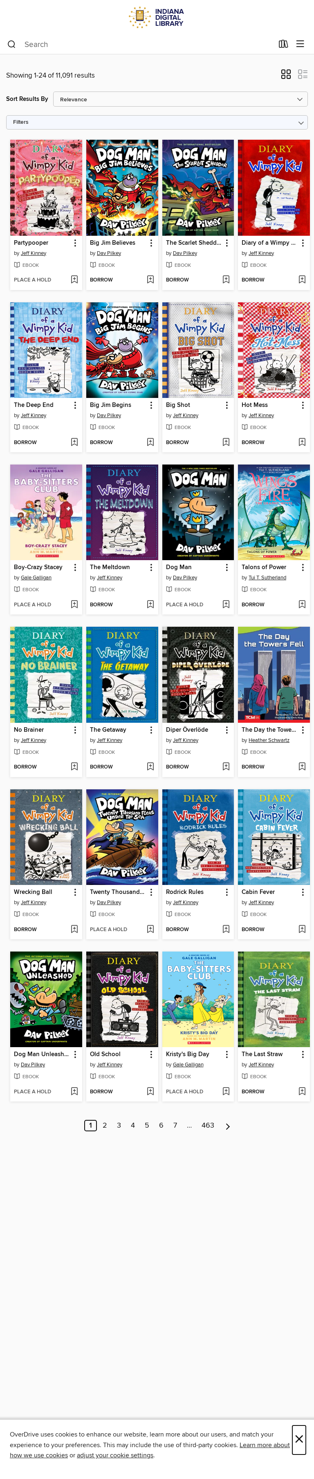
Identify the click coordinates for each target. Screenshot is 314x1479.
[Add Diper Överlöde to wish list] (226, 767)
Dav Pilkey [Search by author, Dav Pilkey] (109, 253)
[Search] (11, 44)
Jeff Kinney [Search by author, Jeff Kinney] (33, 253)
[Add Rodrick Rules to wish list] (226, 930)
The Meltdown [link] (110, 567)
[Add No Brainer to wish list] (74, 767)
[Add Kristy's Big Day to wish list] (226, 1092)
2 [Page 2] (105, 1125)
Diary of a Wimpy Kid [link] (270, 243)
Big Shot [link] (178, 405)
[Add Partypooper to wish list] (74, 280)
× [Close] (299, 1440)
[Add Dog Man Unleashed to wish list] (74, 1092)
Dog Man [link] (179, 567)
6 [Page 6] (161, 1125)
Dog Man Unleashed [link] (42, 1054)
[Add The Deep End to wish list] (74, 443)
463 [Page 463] (208, 1125)
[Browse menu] (300, 44)
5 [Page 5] (147, 1125)
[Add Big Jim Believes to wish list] (150, 280)
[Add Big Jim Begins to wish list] (150, 443)
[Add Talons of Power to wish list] (302, 605)
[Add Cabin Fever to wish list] (302, 930)
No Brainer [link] (29, 730)
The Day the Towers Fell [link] (270, 730)
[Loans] (283, 46)
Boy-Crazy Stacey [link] (38, 567)
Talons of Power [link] (264, 567)
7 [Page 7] (175, 1125)
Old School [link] (105, 1054)
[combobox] (140, 44)
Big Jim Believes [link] (112, 243)
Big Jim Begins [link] (110, 405)
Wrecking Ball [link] (33, 892)
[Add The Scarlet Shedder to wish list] (226, 280)
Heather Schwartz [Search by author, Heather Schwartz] (269, 740)
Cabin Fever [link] (258, 892)
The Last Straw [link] (262, 1054)
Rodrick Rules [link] (185, 892)
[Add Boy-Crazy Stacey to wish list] (74, 605)
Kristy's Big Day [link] (187, 1054)
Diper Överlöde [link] (187, 730)
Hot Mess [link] (255, 405)
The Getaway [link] (108, 730)
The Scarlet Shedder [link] (194, 243)
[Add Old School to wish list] (150, 1092)
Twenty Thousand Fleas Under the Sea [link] (118, 892)
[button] (286, 77)
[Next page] (228, 1125)
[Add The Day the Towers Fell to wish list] (302, 767)
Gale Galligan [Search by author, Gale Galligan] (36, 577)
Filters (21, 122)
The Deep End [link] (34, 405)
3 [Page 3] (119, 1125)
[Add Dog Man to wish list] (226, 605)
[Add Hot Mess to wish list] (302, 443)
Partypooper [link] (31, 243)
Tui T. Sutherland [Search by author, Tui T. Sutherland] (267, 577)
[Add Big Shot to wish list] (226, 443)
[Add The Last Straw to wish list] (302, 1092)
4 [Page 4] (133, 1125)
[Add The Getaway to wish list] (150, 767)
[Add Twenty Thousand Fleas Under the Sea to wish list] (150, 930)
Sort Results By (27, 99)
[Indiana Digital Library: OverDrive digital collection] (157, 17)
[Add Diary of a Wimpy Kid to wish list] (302, 280)
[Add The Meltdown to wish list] (150, 605)
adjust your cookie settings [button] (115, 1455)
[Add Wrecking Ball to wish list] (74, 930)
